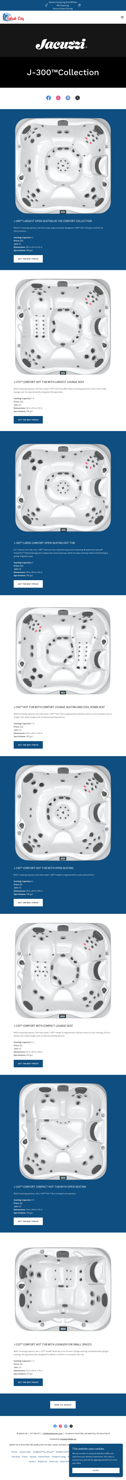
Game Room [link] (44, 1456)
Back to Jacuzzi (62, 1405)
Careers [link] (32, 1461)
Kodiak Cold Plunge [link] (65, 1451)
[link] (13, 17)
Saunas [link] (33, 1456)
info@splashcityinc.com (52, 1433)
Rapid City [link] (42, 1461)
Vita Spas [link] (16, 1456)
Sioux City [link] (53, 1461)
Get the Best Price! (28, 259)
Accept (96, 1470)
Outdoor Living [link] (59, 1456)
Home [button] (14, 1451)
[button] (122, 17)
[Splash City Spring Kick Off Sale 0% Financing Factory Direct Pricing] (63, 5)
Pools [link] (25, 1456)
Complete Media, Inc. (68, 1439)
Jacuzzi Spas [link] (25, 1451)
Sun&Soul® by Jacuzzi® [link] (43, 1451)
